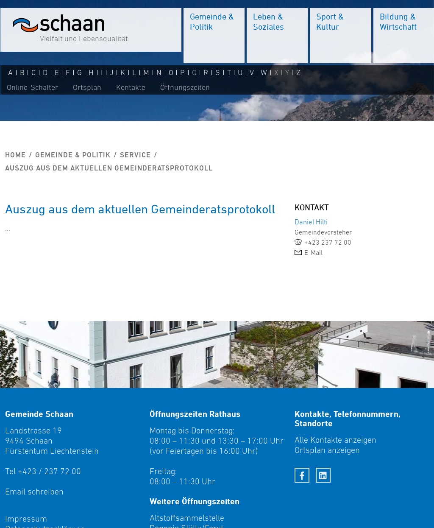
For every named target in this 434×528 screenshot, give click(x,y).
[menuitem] (213, 36)
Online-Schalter (32, 88)
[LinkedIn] (323, 475)
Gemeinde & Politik (73, 155)
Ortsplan (86, 88)
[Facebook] (302, 475)
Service (135, 155)
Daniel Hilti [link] (311, 222)
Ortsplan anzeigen (327, 450)
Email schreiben (34, 491)
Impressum (26, 518)
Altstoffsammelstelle (187, 517)
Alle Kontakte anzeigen (335, 439)
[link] (362, 242)
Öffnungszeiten (184, 88)
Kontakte (130, 88)
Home (15, 155)
